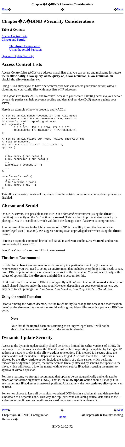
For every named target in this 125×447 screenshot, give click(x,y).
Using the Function (25, 49)
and (13, 39)
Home (62, 432)
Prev (5, 9)
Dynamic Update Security (18, 56)
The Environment (24, 46)
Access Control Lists (14, 36)
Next (120, 9)
